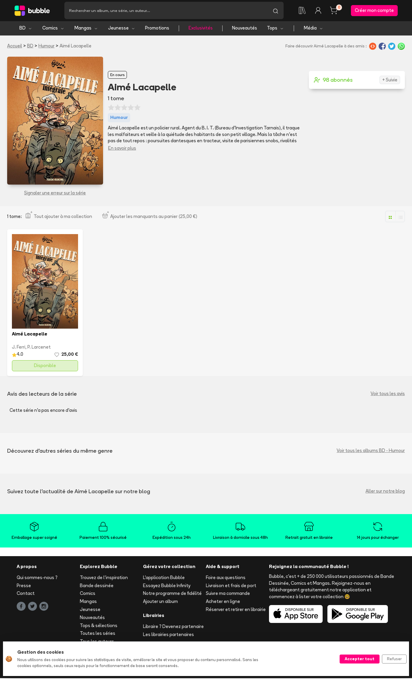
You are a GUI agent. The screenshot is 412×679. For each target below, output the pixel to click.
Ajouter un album (160, 602)
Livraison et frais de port (231, 586)
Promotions (157, 29)
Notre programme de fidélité (172, 594)
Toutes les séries (97, 634)
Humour (46, 47)
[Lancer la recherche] (276, 11)
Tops (275, 29)
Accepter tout (359, 658)
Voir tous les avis (388, 394)
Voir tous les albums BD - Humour (371, 451)
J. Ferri (18, 348)
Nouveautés (244, 29)
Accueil (14, 47)
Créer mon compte (374, 11)
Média (313, 29)
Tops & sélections (98, 626)
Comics (53, 29)
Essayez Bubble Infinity (166, 586)
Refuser (394, 658)
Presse (24, 586)
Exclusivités (201, 29)
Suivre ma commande (228, 594)
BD (25, 29)
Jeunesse (121, 29)
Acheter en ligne (223, 602)
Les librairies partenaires (168, 635)
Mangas (86, 29)
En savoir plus (122, 149)
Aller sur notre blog (385, 492)
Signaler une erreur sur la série (55, 194)
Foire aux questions (225, 578)
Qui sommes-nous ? (37, 578)
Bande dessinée (97, 586)
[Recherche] (166, 11)
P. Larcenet (39, 348)
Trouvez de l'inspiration (104, 578)
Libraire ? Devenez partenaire (173, 627)
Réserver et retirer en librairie (236, 610)
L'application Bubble (164, 578)
